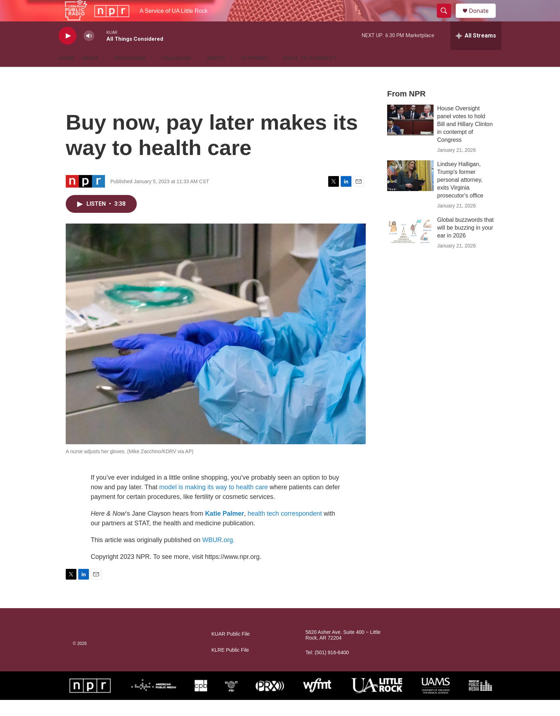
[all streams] (475, 51)
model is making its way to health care (213, 503)
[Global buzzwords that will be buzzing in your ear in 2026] (410, 247)
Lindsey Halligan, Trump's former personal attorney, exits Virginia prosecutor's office (460, 196)
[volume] (89, 52)
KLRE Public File (230, 666)
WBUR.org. (218, 556)
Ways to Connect (310, 74)
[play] (67, 52)
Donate (483, 18)
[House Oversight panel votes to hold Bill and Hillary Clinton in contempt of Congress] (410, 136)
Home (67, 74)
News (90, 74)
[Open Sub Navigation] (104, 74)
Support (254, 74)
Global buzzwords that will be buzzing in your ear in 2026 (465, 244)
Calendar (176, 74)
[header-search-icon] (447, 19)
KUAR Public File (230, 650)
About (216, 74)
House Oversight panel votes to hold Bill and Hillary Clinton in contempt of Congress (465, 140)
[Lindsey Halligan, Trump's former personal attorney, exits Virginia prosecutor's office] (410, 191)
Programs (130, 74)
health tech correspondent (285, 529)
